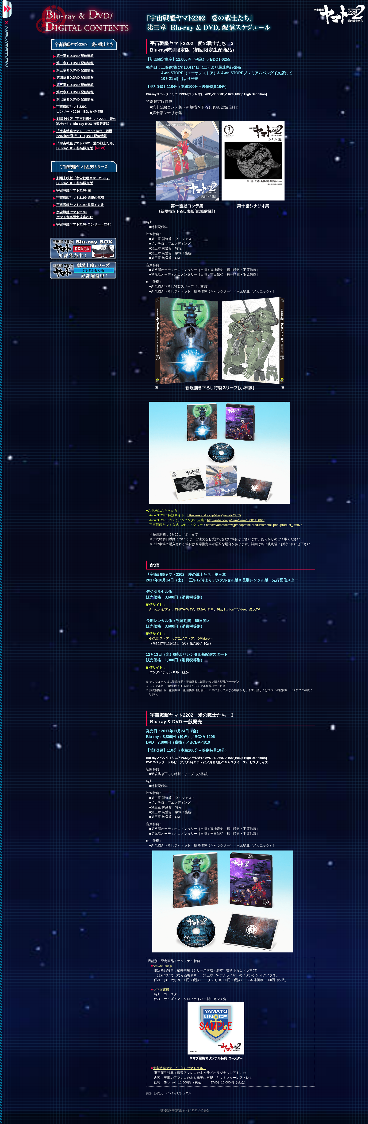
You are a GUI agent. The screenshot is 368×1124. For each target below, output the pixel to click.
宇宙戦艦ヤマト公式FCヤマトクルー (179, 1068)
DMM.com (204, 638)
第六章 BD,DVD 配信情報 (75, 92)
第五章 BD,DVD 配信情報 (75, 85)
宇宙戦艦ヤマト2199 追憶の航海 (80, 197)
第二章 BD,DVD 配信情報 (75, 63)
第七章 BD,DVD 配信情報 (75, 99)
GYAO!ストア (159, 638)
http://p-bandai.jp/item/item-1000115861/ (235, 520)
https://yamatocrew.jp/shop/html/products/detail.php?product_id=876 (254, 525)
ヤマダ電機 (161, 989)
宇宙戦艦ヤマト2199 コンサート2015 (83, 224)
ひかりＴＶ (205, 609)
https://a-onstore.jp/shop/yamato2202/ (214, 515)
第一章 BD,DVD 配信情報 (75, 56)
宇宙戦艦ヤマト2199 (71, 190)
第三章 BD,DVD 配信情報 (75, 70)
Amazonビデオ (160, 609)
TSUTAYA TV (184, 609)
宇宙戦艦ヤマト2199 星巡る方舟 (80, 205)
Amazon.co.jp (162, 965)
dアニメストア (183, 638)
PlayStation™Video (231, 609)
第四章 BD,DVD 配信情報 (75, 77)
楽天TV (254, 609)
